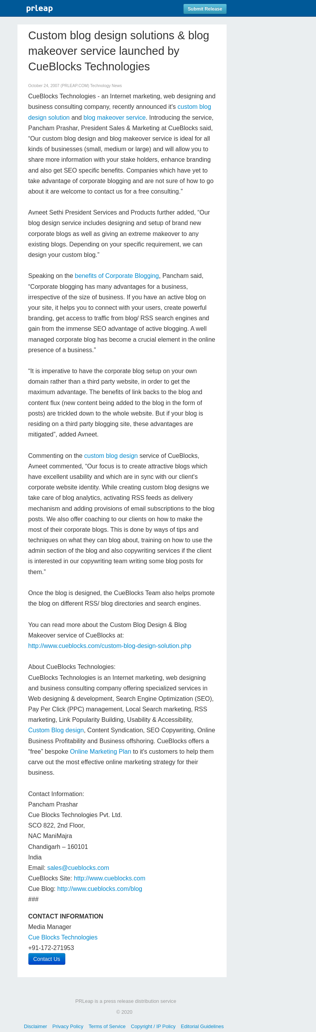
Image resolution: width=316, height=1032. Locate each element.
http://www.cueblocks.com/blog (99, 888)
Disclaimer (35, 1026)
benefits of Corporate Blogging (117, 275)
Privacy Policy (68, 1026)
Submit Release (205, 9)
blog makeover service (115, 117)
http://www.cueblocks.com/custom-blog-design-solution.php (110, 646)
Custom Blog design (56, 730)
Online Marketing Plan (100, 751)
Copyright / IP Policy (153, 1026)
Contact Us (46, 959)
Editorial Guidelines (202, 1026)
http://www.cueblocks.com (109, 878)
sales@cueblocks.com (78, 867)
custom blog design (111, 455)
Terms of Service (107, 1026)
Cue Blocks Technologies (63, 937)
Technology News (106, 86)
